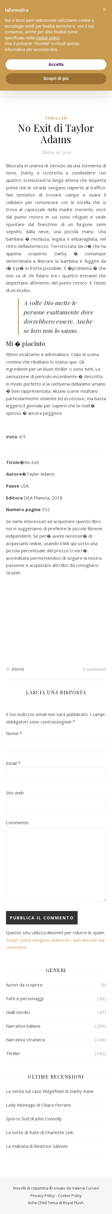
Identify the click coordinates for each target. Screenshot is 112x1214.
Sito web (15, 793)
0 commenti (94, 669)
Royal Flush (73, 1202)
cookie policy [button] (47, 37)
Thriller (56, 118)
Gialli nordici (18, 1012)
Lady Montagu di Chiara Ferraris (38, 1105)
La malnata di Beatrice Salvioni (36, 1146)
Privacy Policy (42, 1195)
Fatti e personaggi (25, 998)
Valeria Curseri (85, 1188)
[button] (104, 9)
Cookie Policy (70, 1195)
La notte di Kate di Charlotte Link (39, 1132)
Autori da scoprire (24, 985)
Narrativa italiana (23, 1026)
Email (13, 763)
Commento (17, 822)
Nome (14, 733)
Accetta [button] (56, 64)
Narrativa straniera (25, 1040)
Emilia (18, 669)
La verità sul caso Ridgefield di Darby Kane (50, 1091)
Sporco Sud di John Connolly (34, 1119)
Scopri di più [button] (56, 78)
